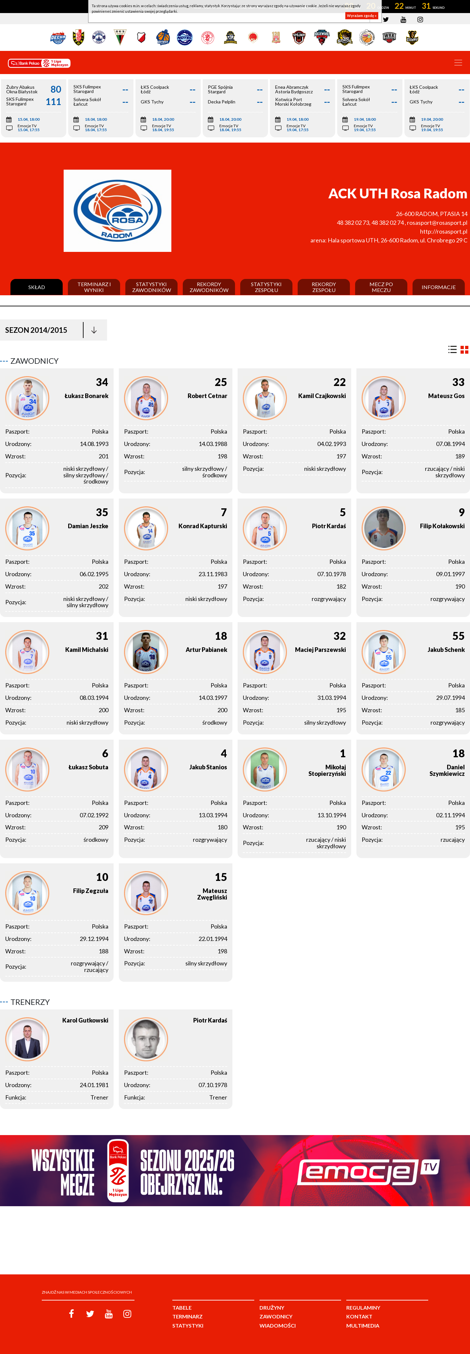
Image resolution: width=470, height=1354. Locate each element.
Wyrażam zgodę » (362, 15)
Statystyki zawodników (151, 287)
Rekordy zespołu (324, 287)
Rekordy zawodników (209, 287)
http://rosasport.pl (443, 231)
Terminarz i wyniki (94, 287)
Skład (36, 287)
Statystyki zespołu (266, 287)
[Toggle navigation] (458, 62)
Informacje (439, 287)
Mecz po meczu (381, 287)
